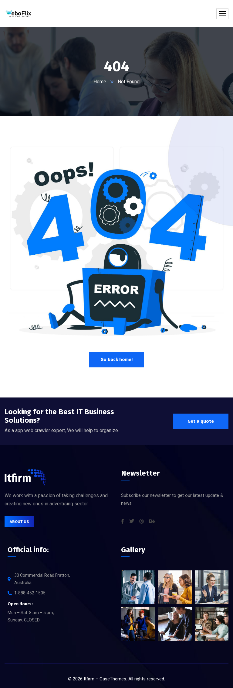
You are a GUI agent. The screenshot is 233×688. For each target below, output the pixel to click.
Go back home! (116, 359)
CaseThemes (113, 679)
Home (99, 81)
